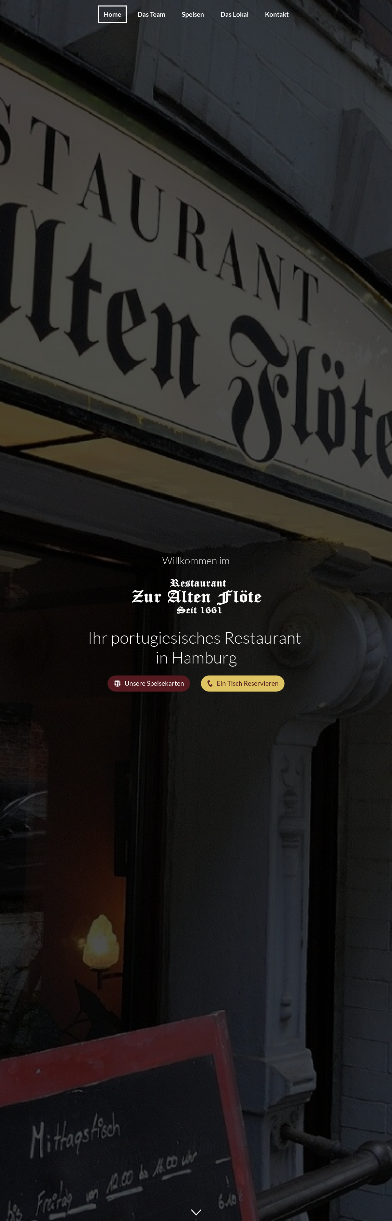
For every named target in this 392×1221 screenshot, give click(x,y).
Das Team (151, 14)
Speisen (193, 14)
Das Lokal (234, 14)
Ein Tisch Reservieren (243, 683)
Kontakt (277, 14)
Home (112, 14)
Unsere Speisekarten (149, 683)
